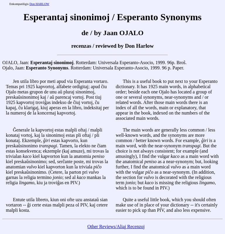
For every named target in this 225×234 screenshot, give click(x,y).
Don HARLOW (39, 4)
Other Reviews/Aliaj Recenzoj (116, 226)
